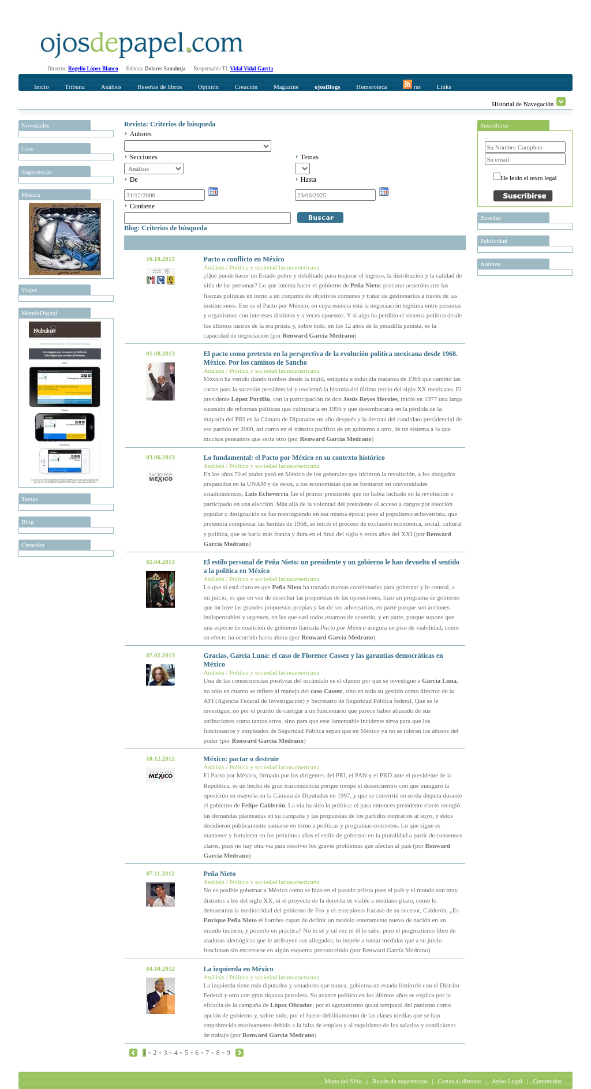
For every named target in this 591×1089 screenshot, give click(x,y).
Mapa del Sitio (343, 1080)
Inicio (41, 86)
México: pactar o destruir (241, 759)
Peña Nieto (220, 874)
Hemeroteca (371, 86)
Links (444, 86)
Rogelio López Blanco (93, 69)
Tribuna (74, 86)
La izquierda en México (239, 969)
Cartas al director (459, 1080)
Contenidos (547, 1080)
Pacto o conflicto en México (244, 259)
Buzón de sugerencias (400, 1080)
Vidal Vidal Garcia (252, 69)
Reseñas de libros (159, 86)
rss (412, 85)
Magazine (286, 86)
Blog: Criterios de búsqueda (165, 228)
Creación (246, 86)
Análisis (110, 86)
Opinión (208, 86)
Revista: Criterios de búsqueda (169, 124)
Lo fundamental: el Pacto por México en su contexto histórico (294, 458)
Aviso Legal (507, 1080)
